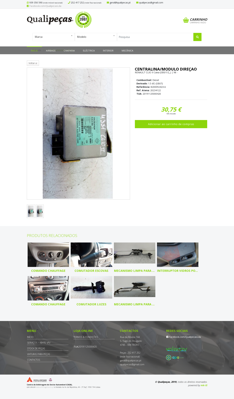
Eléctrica (89, 50)
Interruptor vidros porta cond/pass (177, 271)
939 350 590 (35, 2)
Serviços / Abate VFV (38, 342)
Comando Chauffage (48, 271)
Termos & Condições (85, 337)
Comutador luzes (91, 304)
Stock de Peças (36, 348)
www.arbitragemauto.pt (45, 387)
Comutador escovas (91, 271)
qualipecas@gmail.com (132, 364)
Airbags (51, 50)
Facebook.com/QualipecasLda (44, 5)
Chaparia (69, 50)
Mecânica (127, 50)
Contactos (33, 359)
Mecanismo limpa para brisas (134, 271)
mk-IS (204, 385)
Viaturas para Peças (38, 354)
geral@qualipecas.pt (130, 360)
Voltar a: (33, 63)
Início (34, 50)
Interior (108, 50)
